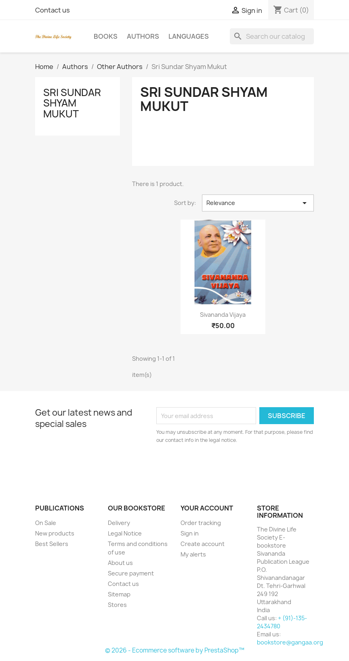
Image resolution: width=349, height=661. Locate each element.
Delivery (119, 523)
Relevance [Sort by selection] (257, 203)
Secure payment (131, 573)
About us (120, 563)
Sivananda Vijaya (223, 314)
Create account (203, 544)
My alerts (193, 554)
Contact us (52, 10)
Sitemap (119, 594)
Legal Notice (125, 533)
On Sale (45, 523)
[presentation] (223, 466)
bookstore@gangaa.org (290, 642)
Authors (143, 36)
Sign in (190, 533)
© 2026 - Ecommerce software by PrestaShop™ (174, 650)
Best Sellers (51, 544)
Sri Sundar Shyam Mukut (72, 103)
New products (54, 533)
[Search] (272, 36)
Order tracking (201, 523)
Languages (188, 36)
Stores (117, 605)
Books (106, 36)
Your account (207, 508)
